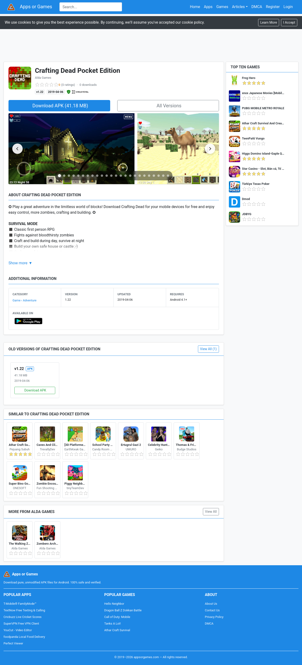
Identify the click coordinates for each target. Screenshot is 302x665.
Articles (238, 6)
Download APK (35, 390)
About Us (211, 603)
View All (211, 511)
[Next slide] (210, 148)
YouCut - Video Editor (18, 630)
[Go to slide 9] (97, 175)
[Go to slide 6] (83, 175)
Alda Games (43, 77)
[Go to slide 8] (92, 175)
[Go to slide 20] (149, 175)
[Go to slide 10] (102, 175)
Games (222, 6)
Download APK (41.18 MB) (60, 106)
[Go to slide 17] (135, 175)
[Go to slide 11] (106, 175)
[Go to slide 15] (125, 175)
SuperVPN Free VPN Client (21, 623)
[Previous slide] (17, 148)
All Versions (168, 106)
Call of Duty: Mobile (117, 617)
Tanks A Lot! (112, 623)
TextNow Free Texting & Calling (24, 610)
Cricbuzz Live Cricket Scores (23, 617)
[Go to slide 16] (130, 175)
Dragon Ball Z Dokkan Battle (123, 610)
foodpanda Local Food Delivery (24, 637)
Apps (208, 6)
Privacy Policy (214, 617)
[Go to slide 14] (121, 175)
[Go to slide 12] (111, 175)
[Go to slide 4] (73, 175)
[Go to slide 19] (144, 175)
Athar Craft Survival (117, 630)
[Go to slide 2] (64, 175)
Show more (17, 263)
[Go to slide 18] (139, 175)
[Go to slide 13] (116, 175)
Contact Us (212, 610)
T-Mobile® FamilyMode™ (20, 603)
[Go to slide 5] (78, 175)
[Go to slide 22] (158, 175)
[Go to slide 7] (88, 175)
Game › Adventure (25, 300)
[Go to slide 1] (59, 175)
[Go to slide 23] (163, 175)
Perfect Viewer (13, 643)
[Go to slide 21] (154, 175)
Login (288, 6)
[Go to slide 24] (168, 175)
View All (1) (208, 349)
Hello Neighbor (114, 603)
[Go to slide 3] (69, 175)
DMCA (257, 6)
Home (195, 6)
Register (273, 6)
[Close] (289, 22)
